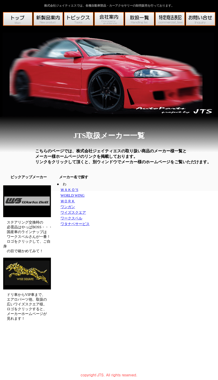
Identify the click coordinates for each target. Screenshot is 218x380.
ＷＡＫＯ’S (69, 190)
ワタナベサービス (75, 224)
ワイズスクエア (73, 212)
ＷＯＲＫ (67, 201)
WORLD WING (72, 195)
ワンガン (67, 207)
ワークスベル (71, 218)
